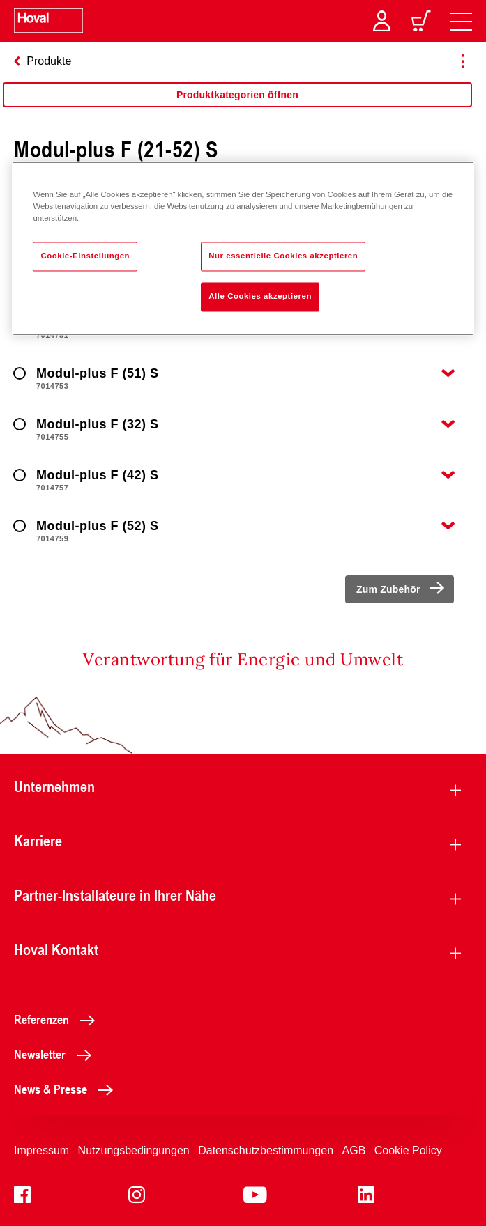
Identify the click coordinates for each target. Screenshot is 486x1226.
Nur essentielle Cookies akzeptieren (283, 256)
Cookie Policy (408, 1150)
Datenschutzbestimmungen (265, 1150)
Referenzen (58, 1019)
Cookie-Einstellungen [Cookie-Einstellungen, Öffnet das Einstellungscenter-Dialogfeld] (85, 256)
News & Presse (67, 1089)
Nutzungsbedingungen (134, 1150)
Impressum (41, 1150)
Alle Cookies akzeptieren (260, 297)
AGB (354, 1150)
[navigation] (460, 21)
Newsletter (56, 1054)
